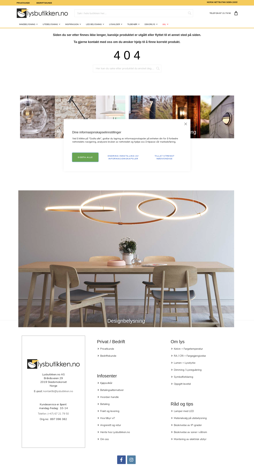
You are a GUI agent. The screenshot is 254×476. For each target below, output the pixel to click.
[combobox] (133, 13)
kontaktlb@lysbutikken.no (58, 391)
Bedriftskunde (44, 3)
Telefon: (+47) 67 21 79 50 (53, 413)
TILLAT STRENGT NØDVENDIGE (165, 157)
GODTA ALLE (85, 157)
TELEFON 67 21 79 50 (220, 13)
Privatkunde (23, 3)
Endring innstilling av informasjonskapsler (123, 157)
